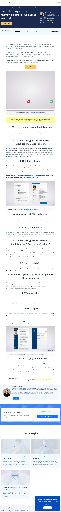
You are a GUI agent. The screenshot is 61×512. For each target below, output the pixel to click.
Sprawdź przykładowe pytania (40, 250)
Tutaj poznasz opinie (45, 119)
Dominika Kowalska (17, 386)
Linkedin (16, 398)
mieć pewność (37, 254)
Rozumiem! (47, 507)
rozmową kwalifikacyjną (18, 313)
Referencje (8, 232)
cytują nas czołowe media (31, 371)
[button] (30, 31)
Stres (30, 134)
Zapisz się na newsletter (47, 416)
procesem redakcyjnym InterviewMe (43, 363)
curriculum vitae (10, 150)
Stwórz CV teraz (6, 23)
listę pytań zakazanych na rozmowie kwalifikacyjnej (26, 252)
